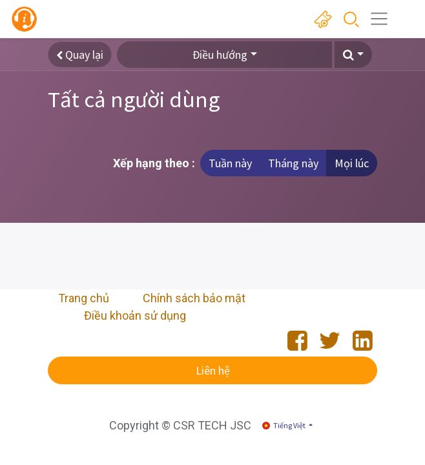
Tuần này (230, 163)
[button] (353, 54)
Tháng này (293, 163)
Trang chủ (83, 298)
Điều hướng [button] (219, 54)
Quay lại (79, 54)
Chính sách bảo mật (194, 298)
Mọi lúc (352, 163)
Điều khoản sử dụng (135, 315)
